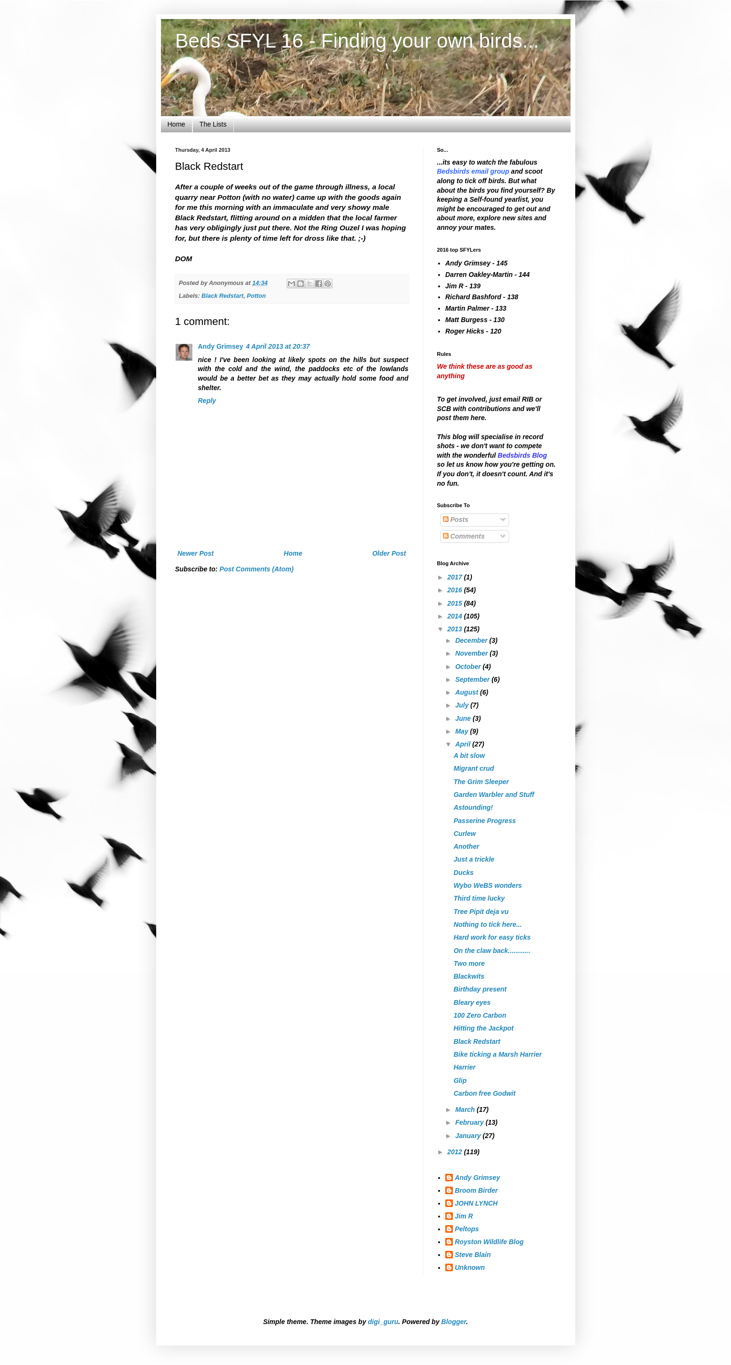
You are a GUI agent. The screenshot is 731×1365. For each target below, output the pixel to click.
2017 (455, 577)
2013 (455, 629)
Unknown (470, 1267)
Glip (459, 1080)
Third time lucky (478, 898)
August (467, 692)
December (472, 640)
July (463, 705)
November (472, 653)
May (462, 731)
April (463, 744)
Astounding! (472, 807)
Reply (207, 400)
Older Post (389, 553)
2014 (455, 616)
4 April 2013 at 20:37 (278, 346)
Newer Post (196, 553)
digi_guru (383, 1322)
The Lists (213, 124)
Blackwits (468, 976)
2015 (455, 603)
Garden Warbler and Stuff (493, 794)
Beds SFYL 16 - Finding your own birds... (357, 40)
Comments (464, 536)
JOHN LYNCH (476, 1203)
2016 (455, 590)
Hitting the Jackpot (483, 1028)
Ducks (463, 872)
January (469, 1135)
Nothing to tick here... (487, 924)
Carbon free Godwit (484, 1093)
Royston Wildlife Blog (489, 1242)
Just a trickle (473, 859)
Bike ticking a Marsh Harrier (497, 1054)
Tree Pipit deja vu (481, 911)
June (464, 718)
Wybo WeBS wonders (487, 885)
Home (176, 124)
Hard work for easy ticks (492, 937)
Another (466, 846)
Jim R (464, 1216)
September (473, 679)
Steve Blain (473, 1254)
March (466, 1109)
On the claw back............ (491, 950)
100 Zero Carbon (479, 1015)
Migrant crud (473, 768)
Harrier (464, 1067)
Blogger (453, 1322)
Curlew (464, 833)
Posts (456, 519)
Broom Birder (476, 1190)
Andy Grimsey (220, 346)
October (469, 666)
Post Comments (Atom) (257, 569)
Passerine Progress (484, 821)
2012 (455, 1152)
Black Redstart (222, 296)
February (470, 1122)
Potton (256, 296)
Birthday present (479, 989)
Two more (469, 963)
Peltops (467, 1229)
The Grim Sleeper (481, 782)
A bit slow (469, 755)
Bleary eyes (472, 1002)
